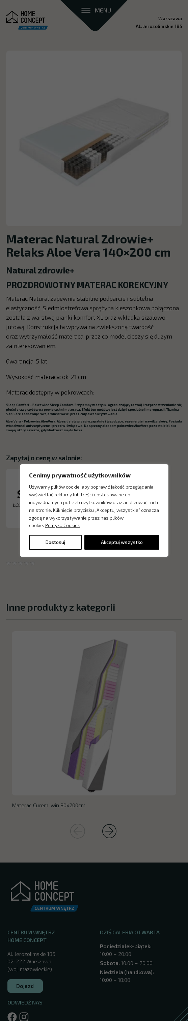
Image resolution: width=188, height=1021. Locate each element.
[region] (94, 510)
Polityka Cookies (62, 525)
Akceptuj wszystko (122, 542)
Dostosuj (55, 542)
